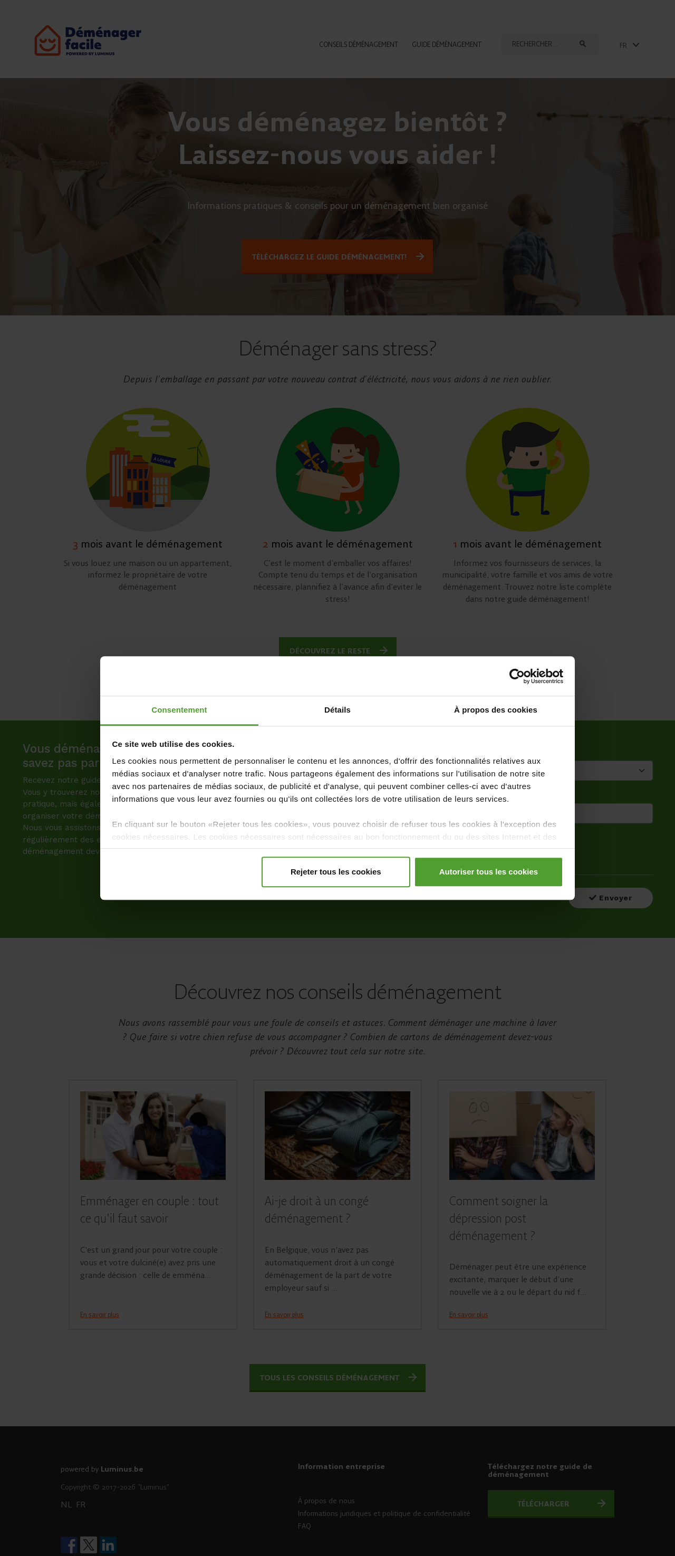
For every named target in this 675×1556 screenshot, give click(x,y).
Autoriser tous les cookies (488, 871)
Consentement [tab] (179, 709)
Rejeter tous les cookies (336, 871)
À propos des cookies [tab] (495, 709)
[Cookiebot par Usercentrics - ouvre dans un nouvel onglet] (517, 676)
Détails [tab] (337, 709)
